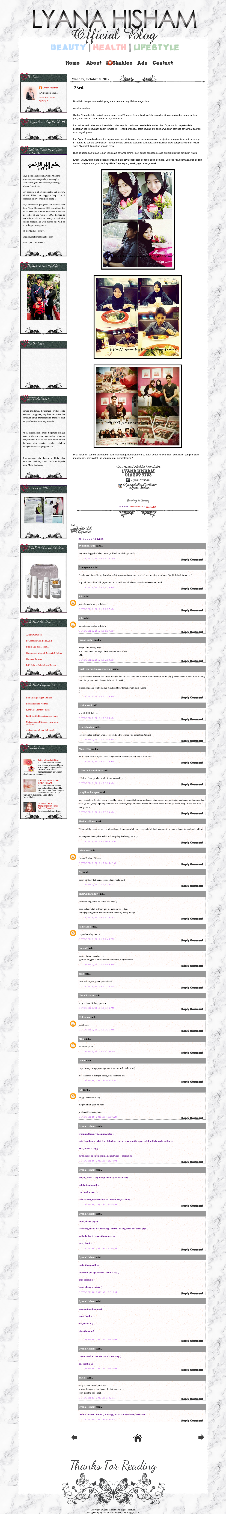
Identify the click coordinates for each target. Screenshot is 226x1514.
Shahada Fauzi (87, 821)
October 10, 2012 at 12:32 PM (98, 1339)
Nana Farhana (87, 995)
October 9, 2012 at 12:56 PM (97, 917)
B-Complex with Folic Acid (39, 640)
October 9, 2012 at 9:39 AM (97, 812)
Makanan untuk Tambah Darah (40, 730)
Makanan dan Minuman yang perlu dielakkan (42, 723)
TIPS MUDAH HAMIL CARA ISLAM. (49, 781)
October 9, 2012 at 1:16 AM (97, 587)
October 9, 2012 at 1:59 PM (96, 964)
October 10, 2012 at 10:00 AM (98, 1117)
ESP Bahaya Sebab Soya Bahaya (41, 665)
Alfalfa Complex (34, 634)
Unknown (84, 1017)
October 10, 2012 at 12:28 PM (98, 1204)
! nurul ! (83, 948)
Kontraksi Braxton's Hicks (38, 709)
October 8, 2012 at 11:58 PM (97, 558)
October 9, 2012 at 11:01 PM (97, 1051)
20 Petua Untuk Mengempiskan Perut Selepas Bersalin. (48, 805)
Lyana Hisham (137, 507)
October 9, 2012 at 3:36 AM (97, 718)
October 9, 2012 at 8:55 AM (97, 761)
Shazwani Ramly (88, 893)
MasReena (85, 748)
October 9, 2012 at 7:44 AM (97, 739)
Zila (81, 596)
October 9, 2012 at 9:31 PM (96, 1029)
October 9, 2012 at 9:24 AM (97, 783)
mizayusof (84, 850)
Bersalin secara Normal (37, 703)
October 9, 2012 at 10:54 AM (97, 863)
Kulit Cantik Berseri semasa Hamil (42, 716)
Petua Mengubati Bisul (48, 760)
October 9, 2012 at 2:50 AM (97, 659)
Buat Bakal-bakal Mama (37, 646)
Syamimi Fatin (87, 545)
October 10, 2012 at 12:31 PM (98, 1292)
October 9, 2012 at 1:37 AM (97, 609)
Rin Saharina (86, 727)
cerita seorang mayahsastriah (95, 669)
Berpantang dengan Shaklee (39, 697)
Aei (81, 1089)
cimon (82, 1060)
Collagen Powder (34, 659)
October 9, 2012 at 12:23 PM (97, 884)
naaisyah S (85, 926)
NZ (80, 872)
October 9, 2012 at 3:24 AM (97, 696)
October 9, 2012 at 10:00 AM (97, 841)
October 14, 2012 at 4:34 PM (97, 1419)
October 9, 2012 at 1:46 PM (96, 939)
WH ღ (82, 1377)
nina (81, 1038)
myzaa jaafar (86, 639)
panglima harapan (89, 792)
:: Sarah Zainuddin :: (91, 770)
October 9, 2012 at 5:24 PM (96, 986)
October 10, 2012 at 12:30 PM (98, 1248)
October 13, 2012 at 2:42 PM (97, 1397)
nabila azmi (85, 705)
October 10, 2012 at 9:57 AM (97, 1080)
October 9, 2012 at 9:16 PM (96, 1008)
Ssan (81, 973)
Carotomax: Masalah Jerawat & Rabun (44, 653)
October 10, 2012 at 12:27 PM (98, 1160)
